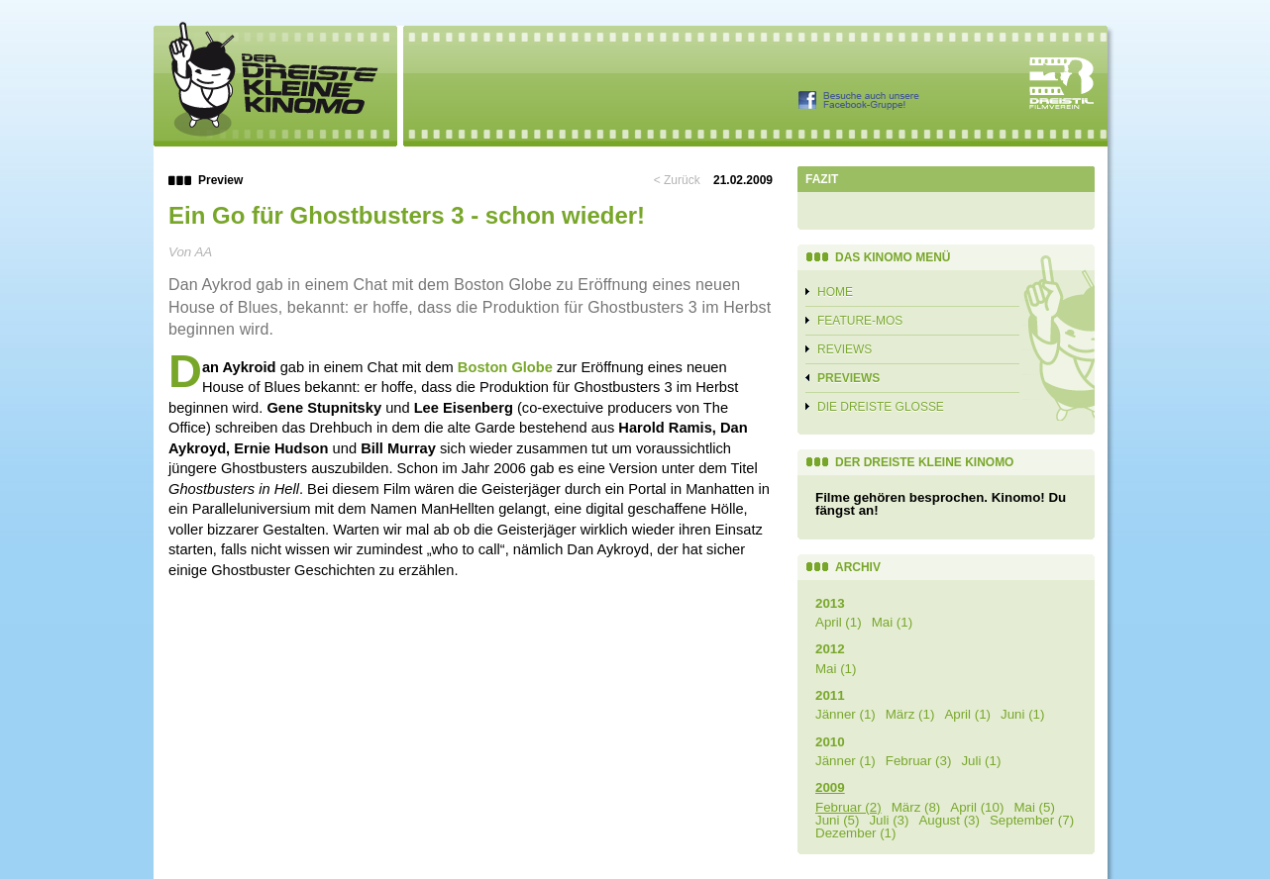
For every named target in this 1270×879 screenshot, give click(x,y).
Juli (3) (888, 820)
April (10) (977, 807)
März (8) (916, 807)
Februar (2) (848, 807)
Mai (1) (892, 622)
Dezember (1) (855, 833)
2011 (830, 695)
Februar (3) (919, 760)
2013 (830, 603)
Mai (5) (1033, 807)
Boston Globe (505, 367)
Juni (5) (837, 820)
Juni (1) (1022, 714)
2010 (830, 741)
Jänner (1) (845, 714)
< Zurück (677, 180)
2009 (830, 787)
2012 (830, 648)
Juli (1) (981, 760)
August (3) (949, 820)
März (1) (910, 714)
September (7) (1032, 820)
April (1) (838, 622)
